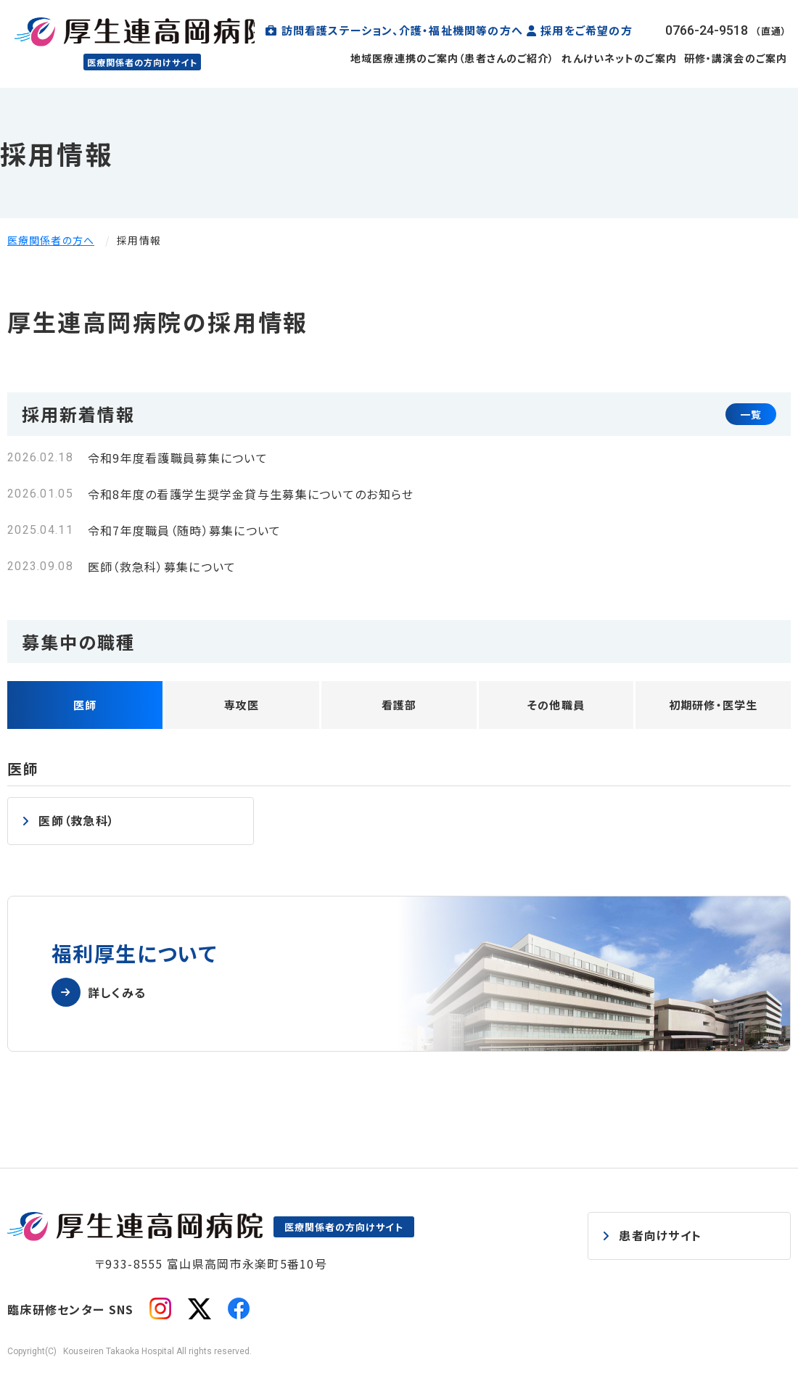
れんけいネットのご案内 (619, 58)
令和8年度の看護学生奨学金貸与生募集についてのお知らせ (251, 494)
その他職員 (556, 704)
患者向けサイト (660, 1234)
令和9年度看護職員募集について (178, 457)
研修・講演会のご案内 (735, 58)
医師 (84, 704)
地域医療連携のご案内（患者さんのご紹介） (452, 58)
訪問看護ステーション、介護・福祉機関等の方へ (402, 30)
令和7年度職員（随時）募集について (184, 530)
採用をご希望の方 (586, 30)
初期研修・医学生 (713, 704)
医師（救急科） (76, 820)
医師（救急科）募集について (162, 566)
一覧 (751, 414)
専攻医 (242, 704)
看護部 (399, 704)
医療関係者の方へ (50, 240)
